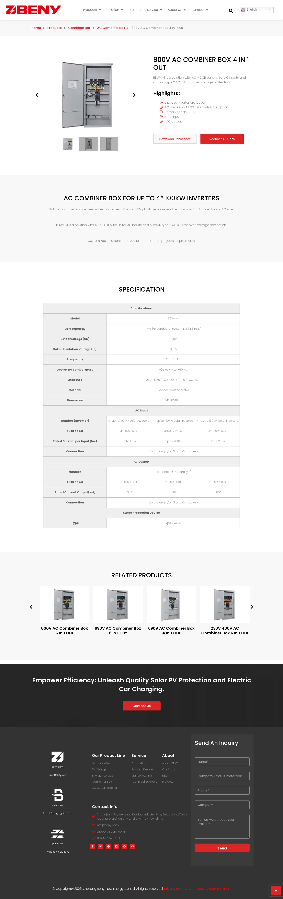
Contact (199, 9)
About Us (177, 9)
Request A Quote (222, 139)
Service (154, 9)
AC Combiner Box (111, 28)
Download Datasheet (175, 139)
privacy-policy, (176, 888)
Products (92, 9)
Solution (115, 9)
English (249, 9)
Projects (135, 9)
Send (222, 848)
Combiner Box (79, 28)
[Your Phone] (222, 790)
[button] (230, 10)
